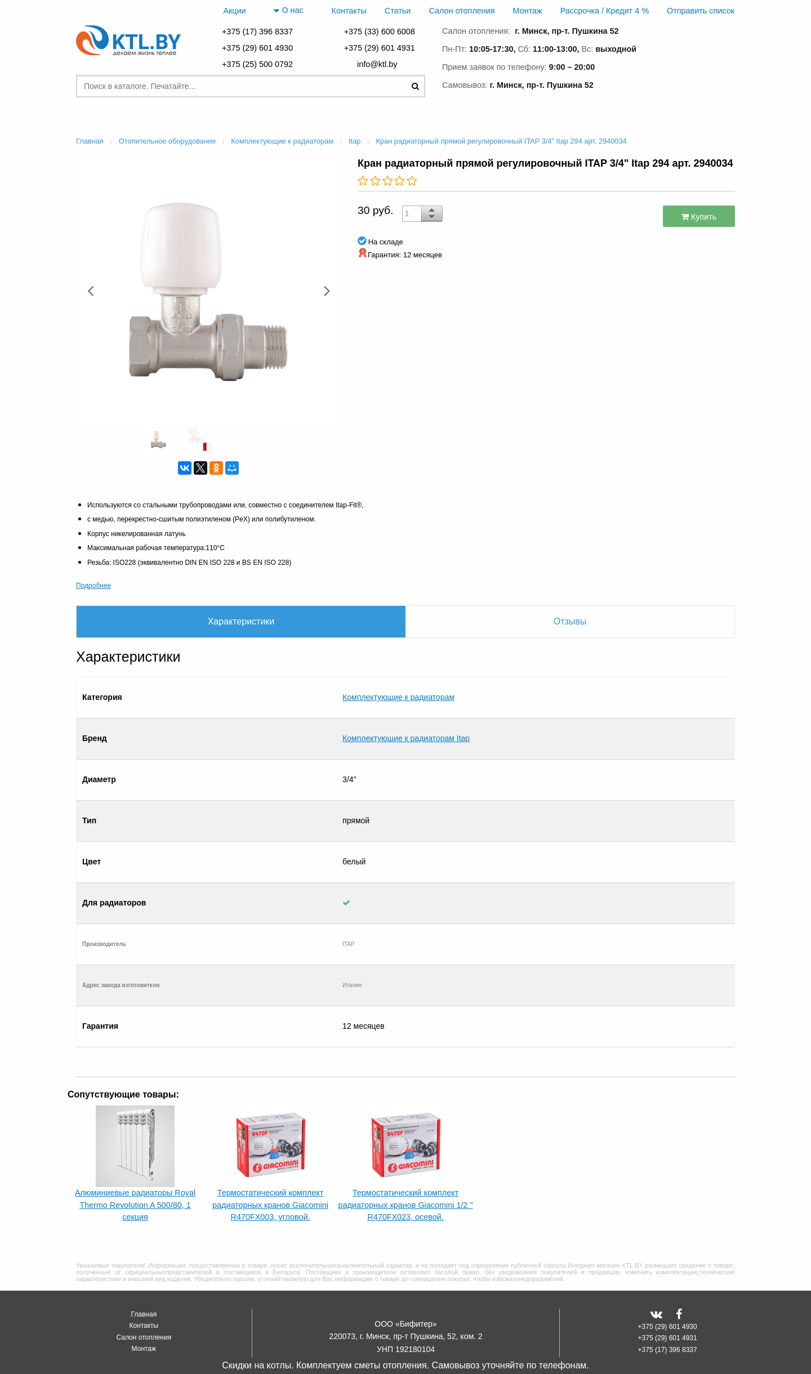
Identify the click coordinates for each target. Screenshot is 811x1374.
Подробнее (93, 586)
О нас (288, 11)
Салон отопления (461, 10)
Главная (144, 1262)
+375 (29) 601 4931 (379, 47)
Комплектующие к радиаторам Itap (406, 703)
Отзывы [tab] (570, 621)
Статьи (398, 10)
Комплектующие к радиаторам (398, 685)
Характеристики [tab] (241, 621)
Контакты (349, 10)
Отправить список (700, 10)
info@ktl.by (379, 64)
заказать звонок (687, 83)
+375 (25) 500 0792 (257, 64)
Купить (699, 216)
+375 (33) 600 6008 (379, 31)
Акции (234, 10)
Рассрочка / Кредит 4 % (604, 10)
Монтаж (527, 10)
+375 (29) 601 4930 (257, 47)
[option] (208, 290)
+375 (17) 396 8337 (257, 31)
